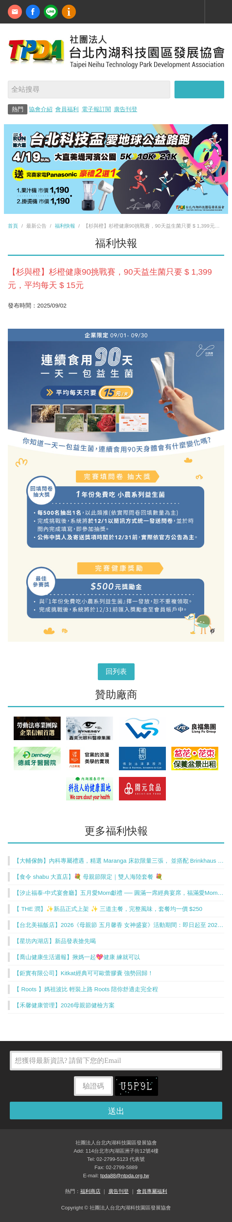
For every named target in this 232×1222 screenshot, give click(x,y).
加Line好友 (51, 12)
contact (15, 12)
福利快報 (65, 226)
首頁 (13, 226)
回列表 (116, 671)
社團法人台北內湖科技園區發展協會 (116, 51)
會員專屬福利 (152, 1191)
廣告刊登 (125, 109)
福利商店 (90, 1191)
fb (33, 12)
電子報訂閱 (96, 109)
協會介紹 (40, 109)
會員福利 (67, 109)
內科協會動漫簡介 (69, 12)
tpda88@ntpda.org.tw (124, 1176)
